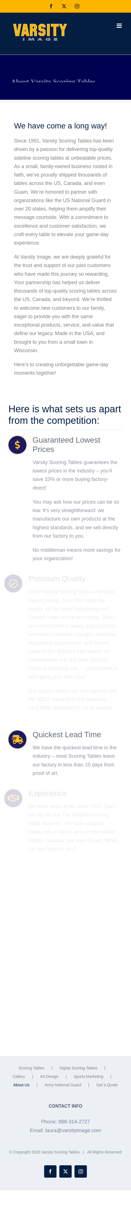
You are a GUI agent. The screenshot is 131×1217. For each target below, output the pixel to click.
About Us (21, 1085)
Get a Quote (107, 1085)
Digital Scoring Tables (78, 1068)
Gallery (19, 1076)
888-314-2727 (74, 1122)
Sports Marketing (88, 1076)
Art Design (49, 1076)
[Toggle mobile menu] (120, 26)
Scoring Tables (31, 1068)
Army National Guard (62, 1085)
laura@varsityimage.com (73, 1130)
